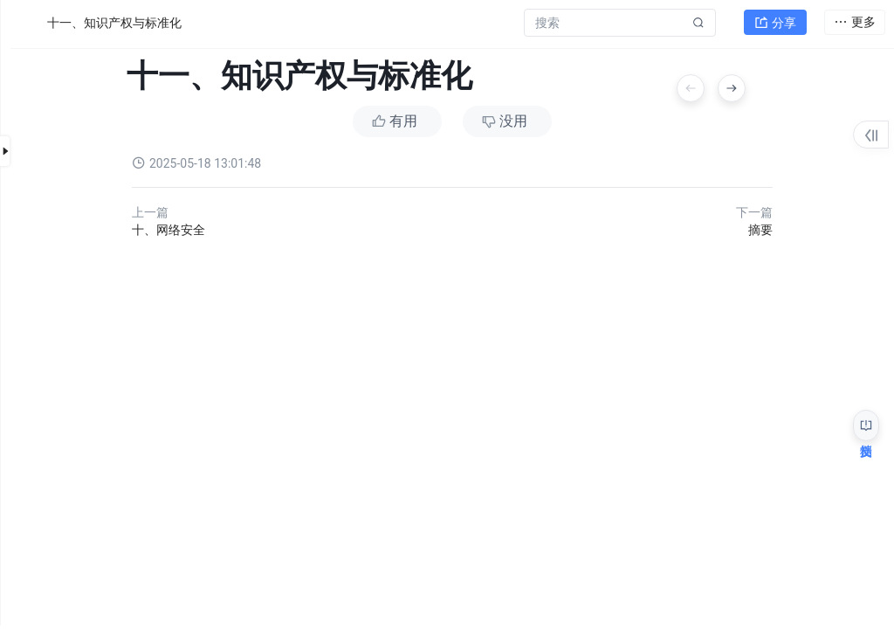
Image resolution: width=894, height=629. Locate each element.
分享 (775, 22)
